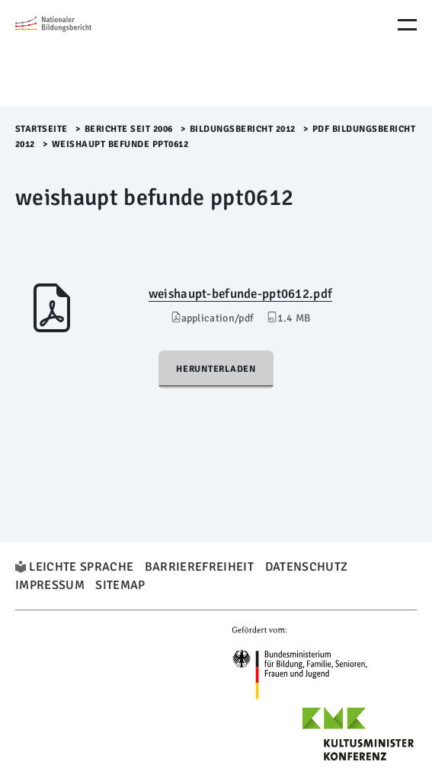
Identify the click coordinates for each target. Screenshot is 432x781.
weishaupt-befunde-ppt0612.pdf (240, 294)
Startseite (41, 129)
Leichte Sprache (81, 567)
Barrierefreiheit (199, 567)
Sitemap (120, 585)
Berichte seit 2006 (129, 129)
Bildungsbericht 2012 (243, 129)
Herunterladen (216, 369)
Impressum (50, 585)
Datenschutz (306, 567)
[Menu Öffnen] (407, 24)
